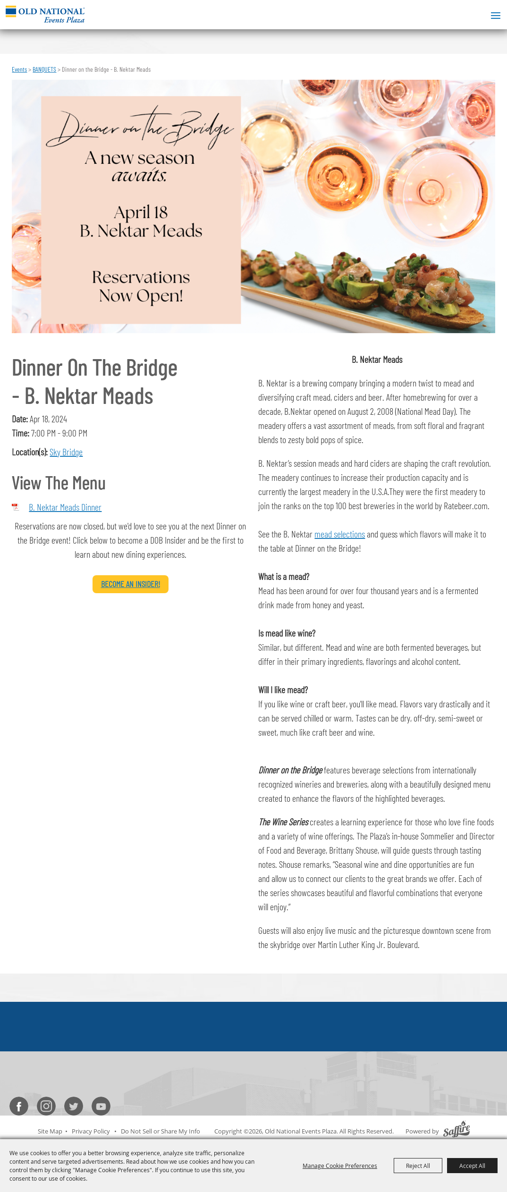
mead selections (339, 533)
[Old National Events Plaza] (45, 14)
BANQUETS (44, 69)
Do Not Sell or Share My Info (160, 1131)
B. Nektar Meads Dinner (65, 506)
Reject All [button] (418, 1165)
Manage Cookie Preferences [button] (340, 1165)
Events (19, 69)
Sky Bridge (66, 451)
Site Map (50, 1131)
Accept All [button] (472, 1165)
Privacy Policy (91, 1131)
